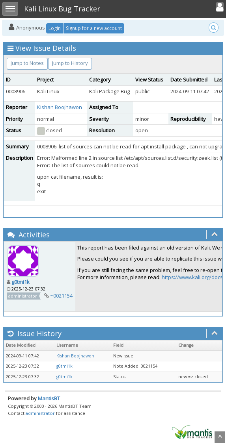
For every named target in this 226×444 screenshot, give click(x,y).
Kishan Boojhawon (59, 107)
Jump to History (70, 63)
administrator (40, 413)
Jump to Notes (27, 63)
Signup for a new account (94, 28)
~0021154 (61, 295)
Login (55, 28)
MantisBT (49, 398)
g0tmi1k (20, 281)
